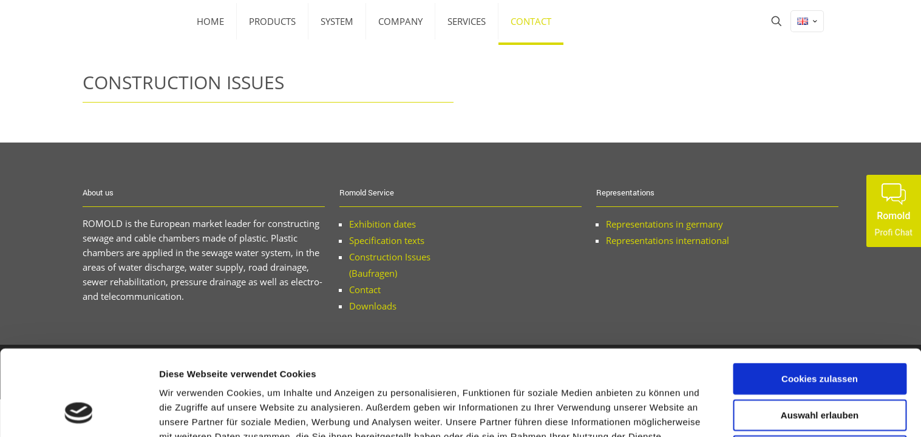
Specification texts (386, 240)
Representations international (667, 240)
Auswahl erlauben (819, 338)
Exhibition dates (382, 224)
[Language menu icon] (807, 21)
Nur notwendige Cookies (819, 373)
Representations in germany (664, 224)
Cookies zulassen (819, 301)
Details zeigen (645, 413)
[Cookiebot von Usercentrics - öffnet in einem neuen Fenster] (78, 413)
